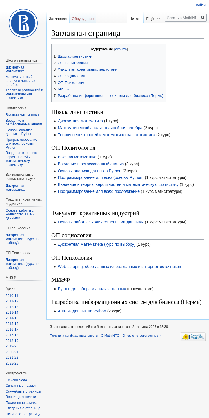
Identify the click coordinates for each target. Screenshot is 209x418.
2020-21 (12, 352)
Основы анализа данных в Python (89, 171)
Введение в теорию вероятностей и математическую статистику (118, 184)
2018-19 (12, 341)
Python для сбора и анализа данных (92, 288)
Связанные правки (21, 386)
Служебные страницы (23, 391)
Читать (131, 18)
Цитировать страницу (23, 414)
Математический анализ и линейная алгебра (100, 127)
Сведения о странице (23, 408)
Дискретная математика (80, 121)
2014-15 (12, 318)
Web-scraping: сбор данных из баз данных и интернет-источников (119, 266)
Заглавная (58, 18)
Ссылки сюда (16, 380)
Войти (201, 5)
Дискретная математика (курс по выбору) (96, 244)
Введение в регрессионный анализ (90, 164)
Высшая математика (77, 157)
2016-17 (12, 330)
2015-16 (12, 324)
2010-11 (12, 296)
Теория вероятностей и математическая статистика (106, 134)
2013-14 (12, 312)
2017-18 (12, 335)
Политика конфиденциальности (74, 335)
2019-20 (12, 346)
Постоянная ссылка (21, 403)
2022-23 (12, 363)
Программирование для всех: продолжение (99, 191)
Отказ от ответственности (142, 335)
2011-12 (12, 301)
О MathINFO (110, 335)
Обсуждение (83, 18)
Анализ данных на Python (82, 311)
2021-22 (12, 358)
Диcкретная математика (15, 188)
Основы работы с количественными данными (100, 222)
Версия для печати (21, 397)
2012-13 (12, 307)
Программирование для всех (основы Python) (100, 177)
